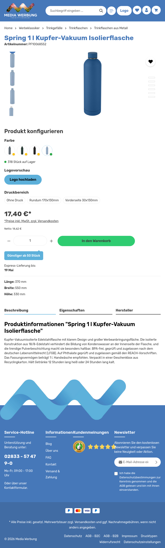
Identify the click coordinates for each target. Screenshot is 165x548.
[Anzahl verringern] (8, 240)
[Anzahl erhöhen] (51, 240)
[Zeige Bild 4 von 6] (151, 89)
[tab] (30, 310)
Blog (49, 443)
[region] (82, 84)
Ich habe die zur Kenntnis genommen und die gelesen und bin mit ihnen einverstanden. (138, 481)
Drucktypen (149, 535)
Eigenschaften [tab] (71, 310)
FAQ (49, 457)
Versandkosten (80, 521)
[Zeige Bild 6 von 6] (151, 97)
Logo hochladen (21, 179)
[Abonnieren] (156, 461)
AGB (122, 485)
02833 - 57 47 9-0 (18, 459)
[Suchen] (100, 10)
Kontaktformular (15, 487)
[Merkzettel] (136, 10)
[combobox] (72, 10)
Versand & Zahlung (53, 474)
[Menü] (110, 10)
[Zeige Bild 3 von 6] (151, 85)
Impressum (131, 535)
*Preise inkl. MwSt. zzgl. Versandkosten (30, 220)
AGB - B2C (94, 535)
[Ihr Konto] (146, 10)
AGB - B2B (112, 535)
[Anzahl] (30, 240)
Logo (123, 10)
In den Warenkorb (96, 240)
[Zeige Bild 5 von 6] (151, 93)
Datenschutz (75, 535)
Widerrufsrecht (113, 541)
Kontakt (51, 464)
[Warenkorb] (156, 10)
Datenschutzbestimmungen (136, 476)
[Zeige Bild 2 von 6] (151, 81)
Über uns (52, 450)
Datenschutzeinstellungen (143, 541)
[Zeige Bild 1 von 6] (151, 77)
